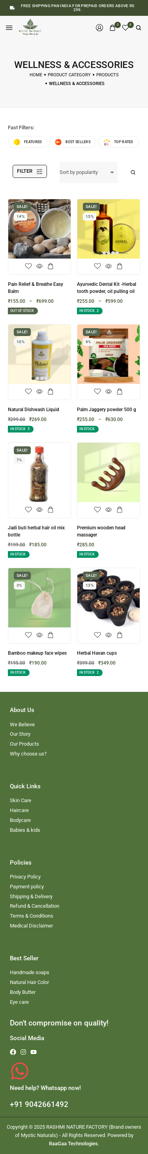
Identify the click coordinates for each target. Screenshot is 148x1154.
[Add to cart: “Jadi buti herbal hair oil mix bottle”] (50, 510)
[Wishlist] (125, 27)
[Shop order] (89, 172)
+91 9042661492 (39, 1104)
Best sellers (72, 142)
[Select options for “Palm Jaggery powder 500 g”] (119, 392)
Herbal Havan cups (97, 653)
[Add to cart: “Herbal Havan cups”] (119, 635)
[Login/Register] (99, 27)
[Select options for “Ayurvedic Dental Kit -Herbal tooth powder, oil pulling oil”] (119, 266)
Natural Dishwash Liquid (33, 409)
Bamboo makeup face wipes (37, 653)
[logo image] (31, 27)
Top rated (118, 142)
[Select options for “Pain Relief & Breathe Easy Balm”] (50, 266)
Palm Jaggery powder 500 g (106, 409)
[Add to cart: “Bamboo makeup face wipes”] (50, 635)
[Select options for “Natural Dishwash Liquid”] (50, 392)
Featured (27, 142)
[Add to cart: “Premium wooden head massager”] (119, 510)
